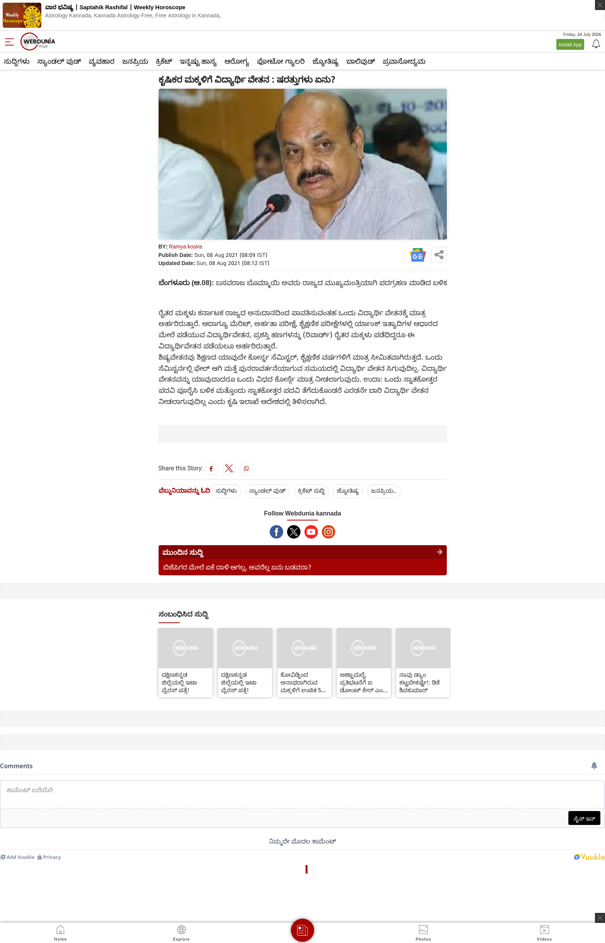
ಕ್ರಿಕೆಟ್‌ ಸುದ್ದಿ (311, 490)
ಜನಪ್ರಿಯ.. (383, 490)
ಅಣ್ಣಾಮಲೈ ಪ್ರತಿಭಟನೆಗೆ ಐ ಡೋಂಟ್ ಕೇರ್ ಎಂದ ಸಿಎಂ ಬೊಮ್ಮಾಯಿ (363, 682)
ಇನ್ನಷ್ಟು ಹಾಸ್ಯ (198, 61)
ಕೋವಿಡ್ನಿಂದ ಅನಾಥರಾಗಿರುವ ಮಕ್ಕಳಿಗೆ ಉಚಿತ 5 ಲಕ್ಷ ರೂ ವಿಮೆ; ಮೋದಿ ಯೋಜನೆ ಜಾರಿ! (301, 682)
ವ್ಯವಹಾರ (102, 61)
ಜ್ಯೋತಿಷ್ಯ (326, 61)
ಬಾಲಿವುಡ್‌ (360, 61)
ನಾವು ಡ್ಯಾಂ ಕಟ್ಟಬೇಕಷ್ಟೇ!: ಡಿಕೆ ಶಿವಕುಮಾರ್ (419, 682)
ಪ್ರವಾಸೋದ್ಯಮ (404, 61)
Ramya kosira (185, 246)
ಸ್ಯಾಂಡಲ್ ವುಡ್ (59, 61)
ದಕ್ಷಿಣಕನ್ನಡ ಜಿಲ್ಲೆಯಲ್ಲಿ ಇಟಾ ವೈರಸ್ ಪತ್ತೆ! (179, 682)
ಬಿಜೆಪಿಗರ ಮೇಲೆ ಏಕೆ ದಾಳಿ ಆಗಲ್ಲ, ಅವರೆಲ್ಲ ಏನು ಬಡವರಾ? (237, 567)
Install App (570, 44)
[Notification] (595, 43)
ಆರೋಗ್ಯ (237, 61)
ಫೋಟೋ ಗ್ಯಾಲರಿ (281, 61)
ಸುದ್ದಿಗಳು (17, 61)
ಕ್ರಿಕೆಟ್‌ (164, 61)
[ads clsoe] (600, 918)
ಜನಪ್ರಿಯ (135, 61)
